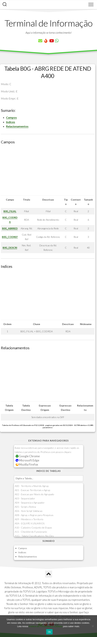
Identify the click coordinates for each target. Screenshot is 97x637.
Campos (11, 117)
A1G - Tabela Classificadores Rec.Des (34, 535)
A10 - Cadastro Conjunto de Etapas (33, 527)
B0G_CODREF (10, 236)
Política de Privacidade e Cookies (45, 626)
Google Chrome (28, 456)
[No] (92, 626)
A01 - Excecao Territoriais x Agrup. (32, 490)
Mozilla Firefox (27, 464)
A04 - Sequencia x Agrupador (30, 502)
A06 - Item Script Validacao (29, 510)
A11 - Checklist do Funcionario (31, 531)
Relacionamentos (17, 126)
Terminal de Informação (49, 23)
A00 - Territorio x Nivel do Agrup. (32, 485)
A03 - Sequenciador (25, 498)
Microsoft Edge (27, 460)
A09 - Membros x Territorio (29, 519)
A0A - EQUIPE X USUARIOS (29, 523)
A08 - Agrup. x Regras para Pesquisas (34, 515)
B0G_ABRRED (10, 228)
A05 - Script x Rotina (25, 506)
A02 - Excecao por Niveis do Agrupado (34, 494)
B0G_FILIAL (9, 211)
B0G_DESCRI (10, 247)
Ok (49, 632)
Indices (10, 122)
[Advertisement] (47, 171)
